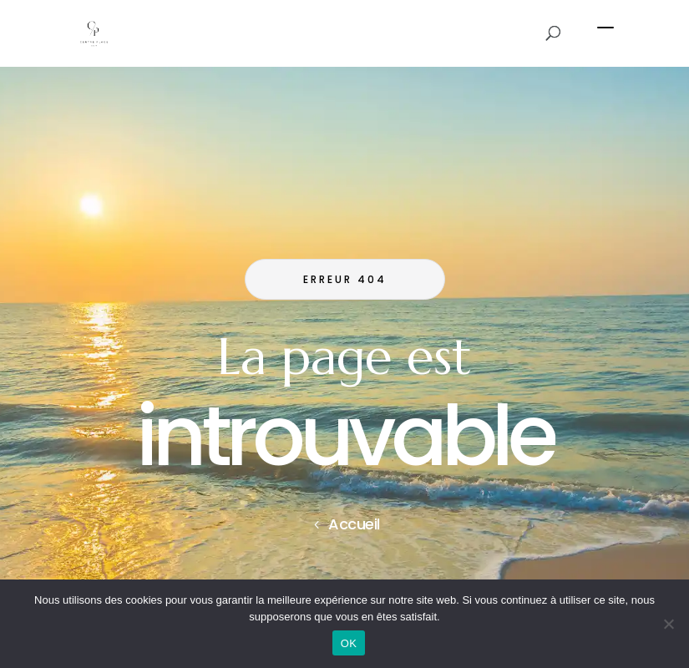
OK (349, 643)
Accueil (354, 524)
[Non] (668, 623)
